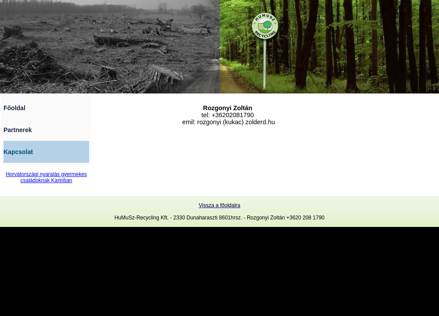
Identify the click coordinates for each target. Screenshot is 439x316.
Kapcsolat (18, 151)
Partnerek (18, 129)
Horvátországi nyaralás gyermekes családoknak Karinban (46, 177)
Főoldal (14, 107)
